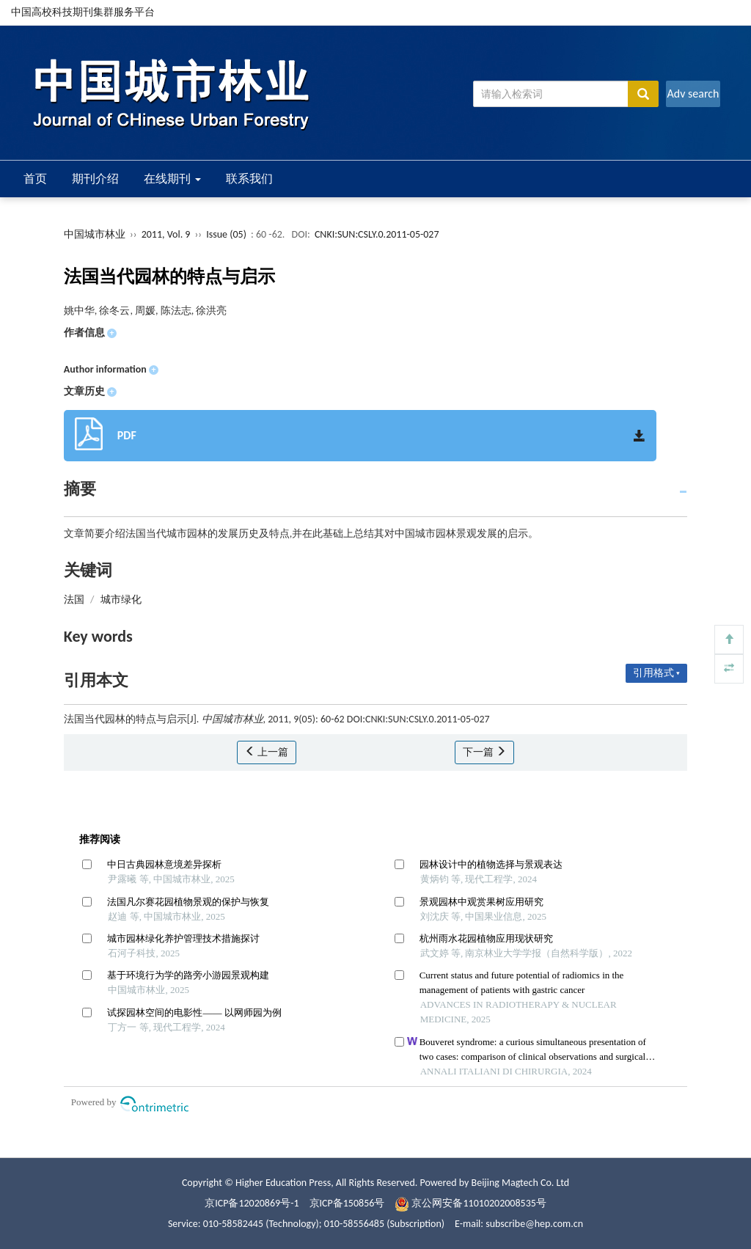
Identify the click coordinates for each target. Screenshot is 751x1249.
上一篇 (266, 752)
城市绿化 (121, 599)
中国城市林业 (94, 234)
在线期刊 (172, 179)
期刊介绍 (95, 179)
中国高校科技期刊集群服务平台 (83, 12)
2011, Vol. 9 (167, 234)
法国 (74, 599)
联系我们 (249, 179)
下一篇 (484, 752)
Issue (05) (226, 234)
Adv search (693, 93)
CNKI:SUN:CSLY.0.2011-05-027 (377, 234)
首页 (35, 179)
